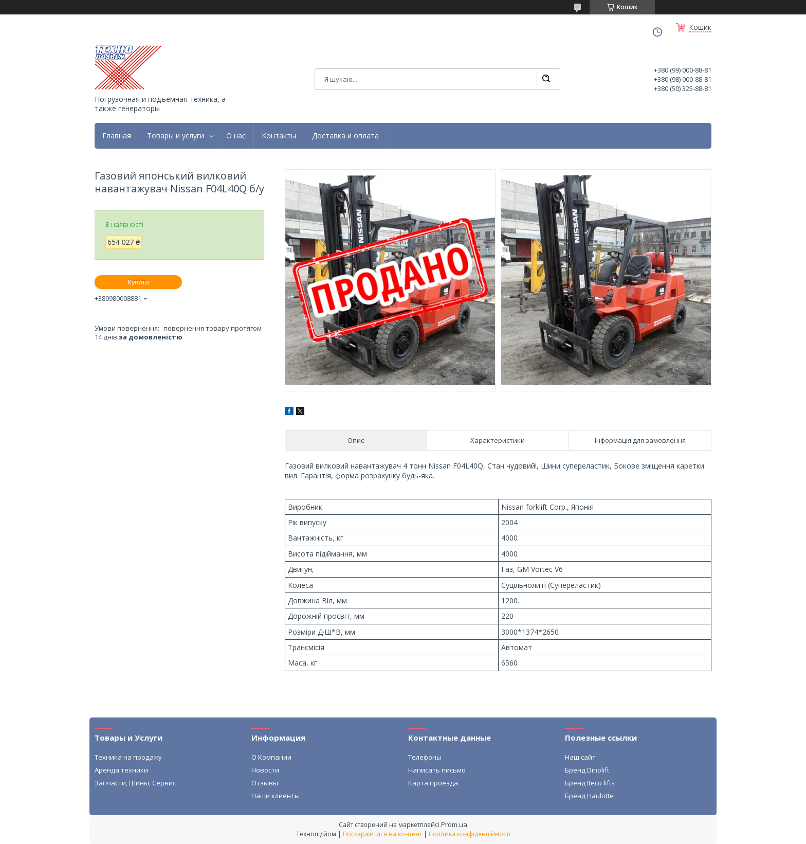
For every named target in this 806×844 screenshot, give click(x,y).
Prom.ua (454, 824)
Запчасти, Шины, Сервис (135, 782)
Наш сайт (580, 757)
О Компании (271, 757)
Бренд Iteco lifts (590, 782)
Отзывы (264, 782)
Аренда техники (121, 770)
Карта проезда (433, 782)
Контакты (279, 135)
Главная (116, 135)
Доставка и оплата (345, 135)
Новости (265, 770)
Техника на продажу (128, 757)
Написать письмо (437, 770)
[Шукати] (546, 79)
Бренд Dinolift (587, 770)
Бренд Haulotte (589, 795)
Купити (138, 282)
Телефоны (425, 757)
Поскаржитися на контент (382, 834)
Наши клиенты (275, 795)
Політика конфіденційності (469, 834)
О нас (236, 135)
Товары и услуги (175, 135)
